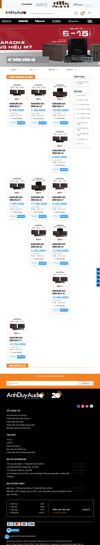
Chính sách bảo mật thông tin (18, 418)
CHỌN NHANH (16, 118)
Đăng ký (85, 383)
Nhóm (20, 70)
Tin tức (9, 440)
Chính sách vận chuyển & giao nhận (21, 425)
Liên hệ (9, 443)
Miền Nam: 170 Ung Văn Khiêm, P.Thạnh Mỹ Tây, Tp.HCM (29, 488)
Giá (38, 70)
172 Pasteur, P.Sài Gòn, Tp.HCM (19, 470)
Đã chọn (70, 70)
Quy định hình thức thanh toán (19, 428)
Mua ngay (21, 122)
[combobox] (51, 13)
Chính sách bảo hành (15, 422)
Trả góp (13, 122)
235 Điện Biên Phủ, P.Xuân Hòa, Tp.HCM (22, 467)
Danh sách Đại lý (13, 446)
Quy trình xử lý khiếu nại (16, 449)
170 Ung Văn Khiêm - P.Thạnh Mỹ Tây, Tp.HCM (25, 464)
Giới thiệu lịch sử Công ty (17, 415)
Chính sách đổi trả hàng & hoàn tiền (21, 452)
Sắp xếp (57, 70)
